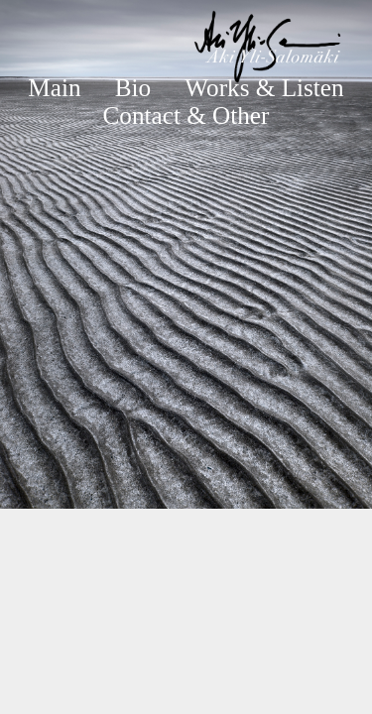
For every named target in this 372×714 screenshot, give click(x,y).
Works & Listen (264, 87)
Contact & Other (186, 115)
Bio (133, 87)
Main (54, 87)
